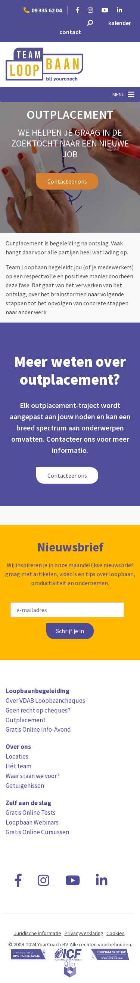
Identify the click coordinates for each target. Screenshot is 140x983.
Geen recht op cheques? (38, 710)
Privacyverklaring (83, 933)
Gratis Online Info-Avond (38, 729)
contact (70, 32)
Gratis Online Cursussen (37, 832)
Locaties (17, 756)
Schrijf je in (70, 631)
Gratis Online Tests (31, 812)
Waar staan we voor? (33, 776)
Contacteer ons (67, 181)
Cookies (115, 933)
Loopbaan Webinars (32, 822)
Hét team (18, 766)
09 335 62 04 (43, 10)
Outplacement (26, 720)
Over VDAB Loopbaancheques (45, 700)
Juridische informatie (37, 933)
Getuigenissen (25, 785)
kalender (119, 23)
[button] (118, 94)
